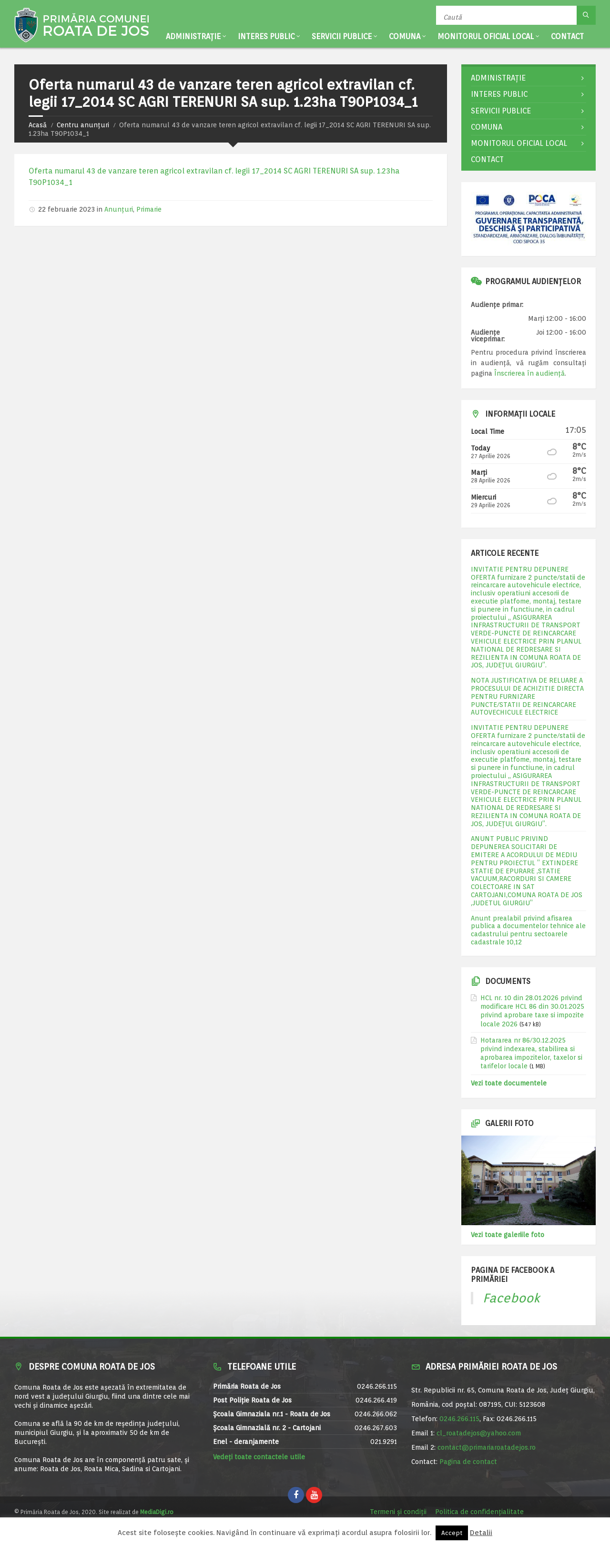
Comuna (404, 36)
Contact (567, 36)
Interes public (266, 36)
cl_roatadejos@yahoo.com (479, 1433)
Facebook (511, 1297)
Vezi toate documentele (509, 1083)
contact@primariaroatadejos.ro (486, 1447)
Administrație (193, 36)
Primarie (149, 209)
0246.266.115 (459, 1419)
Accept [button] (451, 1532)
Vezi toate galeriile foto (507, 1235)
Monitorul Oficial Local (485, 36)
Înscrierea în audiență (529, 373)
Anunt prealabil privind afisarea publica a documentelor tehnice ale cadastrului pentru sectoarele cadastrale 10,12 (528, 930)
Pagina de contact (468, 1461)
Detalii (481, 1532)
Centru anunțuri (83, 125)
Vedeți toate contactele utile (259, 1457)
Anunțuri (118, 209)
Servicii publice (342, 36)
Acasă (38, 125)
